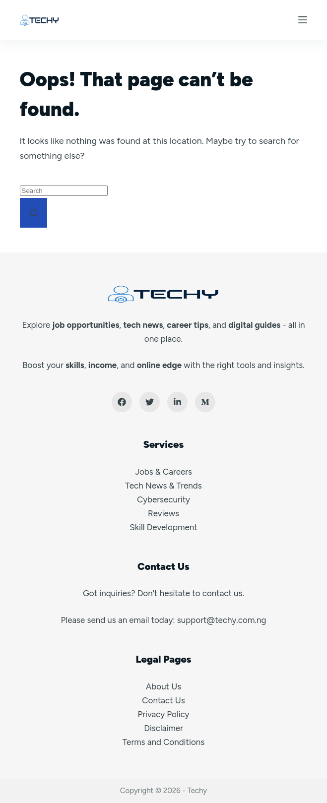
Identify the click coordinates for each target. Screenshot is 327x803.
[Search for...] (64, 190)
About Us (163, 686)
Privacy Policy (163, 714)
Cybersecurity (163, 499)
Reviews (163, 513)
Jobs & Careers (163, 472)
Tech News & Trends (163, 486)
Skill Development (163, 527)
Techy (197, 790)
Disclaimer (163, 728)
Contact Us (163, 700)
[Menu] (302, 19)
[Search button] (33, 213)
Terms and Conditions (163, 742)
